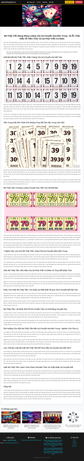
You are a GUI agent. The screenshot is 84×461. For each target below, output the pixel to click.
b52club (74, 442)
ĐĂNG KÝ (79, 2)
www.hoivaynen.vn (8, 2)
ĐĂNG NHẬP (69, 2)
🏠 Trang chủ (31, 2)
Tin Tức (38, 2)
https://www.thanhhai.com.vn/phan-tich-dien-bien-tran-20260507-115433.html (53, 445)
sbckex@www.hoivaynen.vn (11, 443)
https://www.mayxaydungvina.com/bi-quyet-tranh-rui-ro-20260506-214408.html (53, 453)
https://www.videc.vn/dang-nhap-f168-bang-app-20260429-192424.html (53, 449)
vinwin (74, 444)
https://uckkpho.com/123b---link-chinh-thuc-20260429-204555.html (53, 441)
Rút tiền (51, 2)
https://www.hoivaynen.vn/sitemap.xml (31, 440)
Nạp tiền (45, 2)
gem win (74, 446)
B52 (74, 440)
